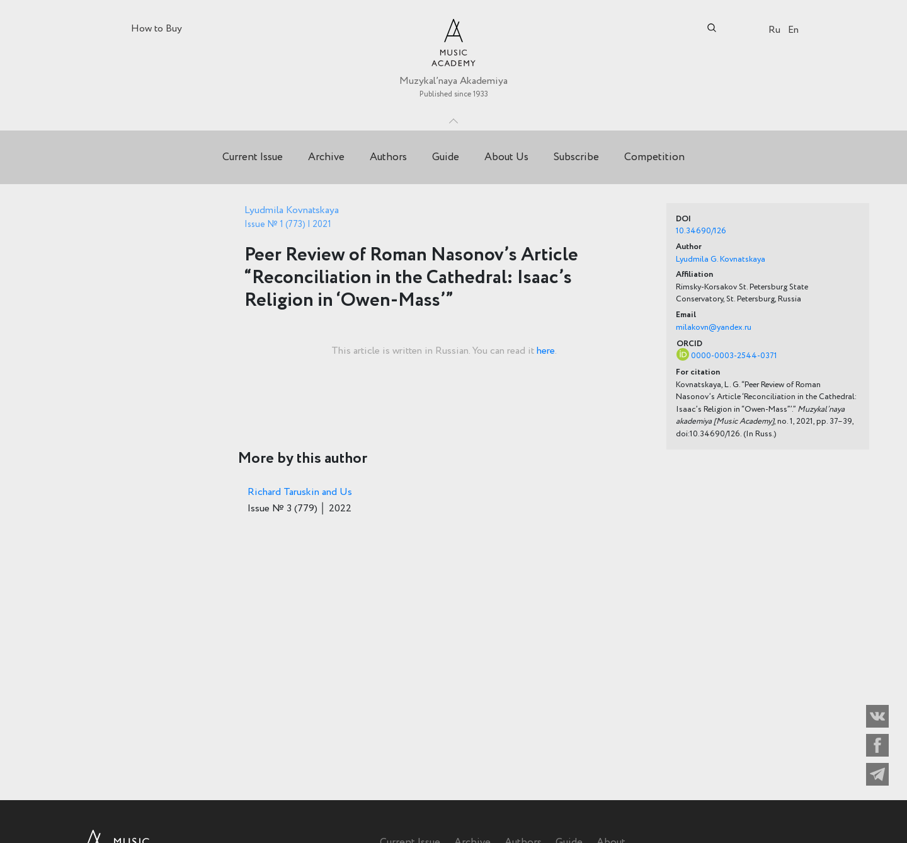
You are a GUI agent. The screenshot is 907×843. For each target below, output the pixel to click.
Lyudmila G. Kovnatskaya (720, 259)
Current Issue (252, 157)
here (546, 351)
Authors (388, 157)
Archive (326, 157)
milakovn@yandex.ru (713, 328)
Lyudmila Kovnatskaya (291, 210)
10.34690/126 (701, 231)
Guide (445, 157)
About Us (506, 157)
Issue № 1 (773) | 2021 (287, 224)
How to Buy (156, 28)
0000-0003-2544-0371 (734, 356)
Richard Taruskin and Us (300, 492)
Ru (774, 30)
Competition (654, 157)
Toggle (453, 117)
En (793, 30)
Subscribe (576, 157)
